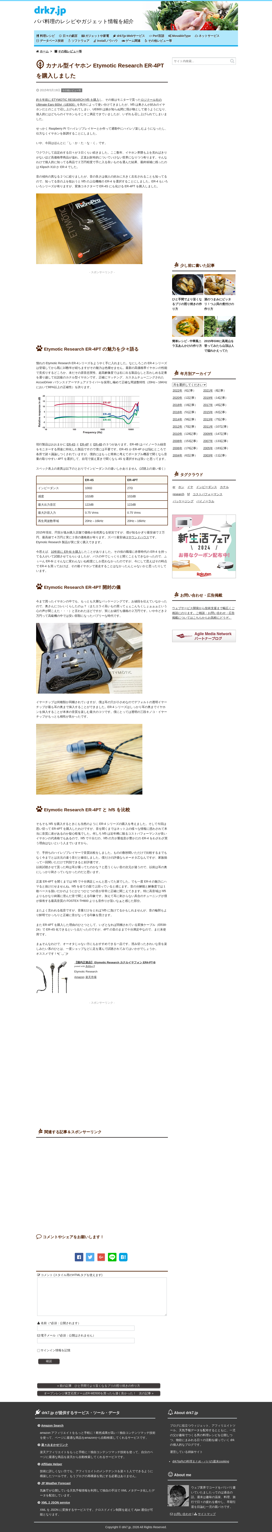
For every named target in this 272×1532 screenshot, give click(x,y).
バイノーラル (205, 501)
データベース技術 (50, 40)
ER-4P (84, 444)
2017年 (208, 405)
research (178, 494)
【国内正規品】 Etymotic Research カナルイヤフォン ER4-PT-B (115, 962)
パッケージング (183, 501)
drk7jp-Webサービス (129, 36)
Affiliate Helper (51, 1464)
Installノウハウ (106, 40)
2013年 (208, 419)
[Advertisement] (102, 305)
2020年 (177, 397)
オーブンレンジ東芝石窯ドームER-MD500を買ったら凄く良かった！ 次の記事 (97, 1393)
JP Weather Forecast (56, 1483)
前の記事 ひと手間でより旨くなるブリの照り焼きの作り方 (100, 1385)
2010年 (177, 433)
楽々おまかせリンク (54, 1445)
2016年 (177, 412)
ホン (181, 487)
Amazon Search (52, 1425)
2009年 (208, 433)
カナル (224, 487)
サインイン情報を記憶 (55, 1350)
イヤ (190, 487)
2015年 (208, 412)
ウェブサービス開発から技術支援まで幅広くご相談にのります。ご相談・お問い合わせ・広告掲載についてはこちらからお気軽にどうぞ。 (203, 612)
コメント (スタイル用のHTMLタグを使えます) (69, 1275)
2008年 (177, 441)
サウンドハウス (138, 537)
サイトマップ (207, 1514)
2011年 (208, 426)
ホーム (44, 51)
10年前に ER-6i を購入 (66, 551)
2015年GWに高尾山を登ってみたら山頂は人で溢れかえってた (219, 345)
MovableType (179, 36)
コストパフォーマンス (207, 494)
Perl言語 (156, 36)
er (174, 487)
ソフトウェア (78, 40)
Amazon (79, 977)
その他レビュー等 (158, 40)
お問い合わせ (183, 1514)
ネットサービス (207, 36)
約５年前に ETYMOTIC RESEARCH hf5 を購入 (67, 99)
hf (188, 494)
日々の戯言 (68, 36)
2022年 (177, 390)
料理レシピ (45, 36)
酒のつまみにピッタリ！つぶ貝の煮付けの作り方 (219, 304)
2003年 (208, 455)
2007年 (208, 441)
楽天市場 (90, 977)
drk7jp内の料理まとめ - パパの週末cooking (200, 1461)
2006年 (177, 448)
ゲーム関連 (131, 40)
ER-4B (97, 444)
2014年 (177, 419)
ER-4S (71, 444)
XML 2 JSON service (55, 1502)
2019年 (208, 397)
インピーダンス (206, 487)
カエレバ (90, 966)
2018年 (177, 405)
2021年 (208, 390)
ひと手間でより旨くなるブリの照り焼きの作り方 (187, 304)
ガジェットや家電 (95, 36)
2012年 (177, 426)
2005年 (208, 448)
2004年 (177, 455)
